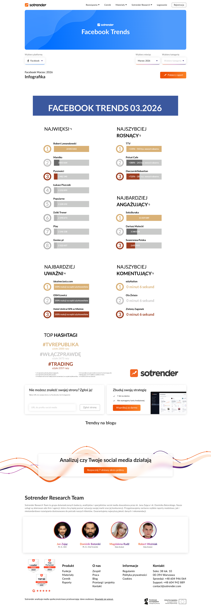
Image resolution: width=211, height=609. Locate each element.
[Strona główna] (35, 5)
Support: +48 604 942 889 (169, 582)
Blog (95, 578)
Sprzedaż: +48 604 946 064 (169, 578)
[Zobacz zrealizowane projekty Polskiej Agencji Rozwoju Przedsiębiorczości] (165, 601)
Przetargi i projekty (103, 582)
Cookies (127, 578)
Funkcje (66, 571)
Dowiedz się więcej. (104, 599)
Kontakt (97, 586)
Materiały (68, 575)
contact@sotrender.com (167, 586)
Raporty (66, 582)
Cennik (66, 578)
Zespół (96, 571)
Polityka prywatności (135, 575)
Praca (95, 575)
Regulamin (129, 571)
